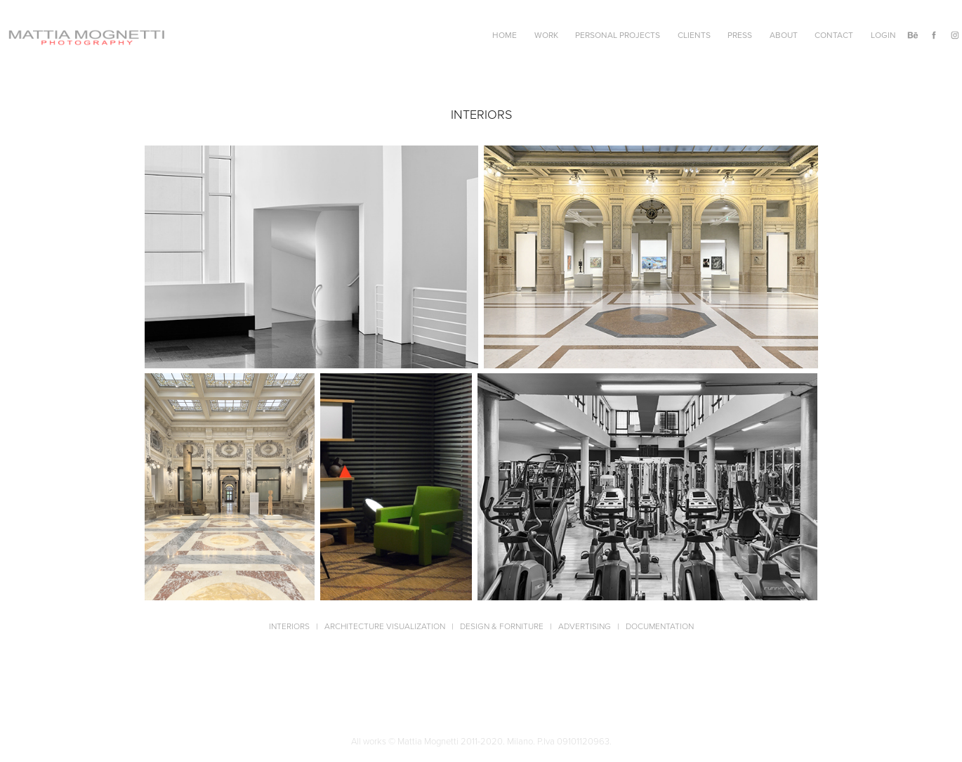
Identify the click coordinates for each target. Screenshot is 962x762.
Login (883, 35)
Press (739, 35)
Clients (694, 35)
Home (504, 35)
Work (546, 35)
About (784, 35)
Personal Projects (617, 35)
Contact (834, 35)
